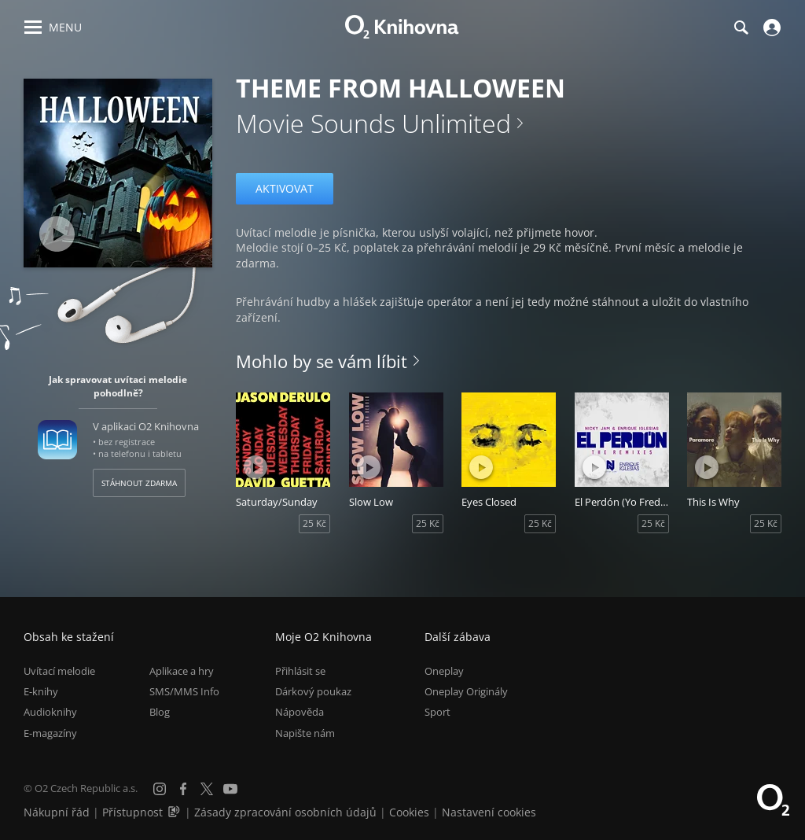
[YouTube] (230, 789)
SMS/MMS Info (184, 691)
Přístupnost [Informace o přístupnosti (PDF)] (132, 812)
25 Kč (314, 523)
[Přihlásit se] (770, 27)
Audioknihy (50, 712)
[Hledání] (740, 27)
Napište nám (305, 733)
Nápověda (299, 712)
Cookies (409, 812)
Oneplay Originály (466, 691)
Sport (437, 712)
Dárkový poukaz (313, 691)
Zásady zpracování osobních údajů (285, 812)
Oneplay (444, 671)
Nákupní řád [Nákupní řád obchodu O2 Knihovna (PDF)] (57, 812)
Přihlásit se (300, 671)
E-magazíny (50, 733)
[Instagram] (159, 789)
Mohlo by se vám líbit (321, 361)
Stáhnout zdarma (139, 482)
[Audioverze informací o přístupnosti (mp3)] (175, 812)
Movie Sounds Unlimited (373, 123)
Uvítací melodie (59, 671)
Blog (159, 712)
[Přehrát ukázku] (57, 233)
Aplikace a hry (181, 671)
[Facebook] (183, 789)
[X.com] (207, 789)
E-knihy (41, 691)
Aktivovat (284, 188)
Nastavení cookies (489, 812)
